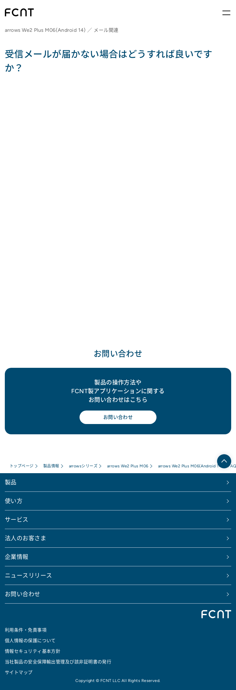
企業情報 (17, 557)
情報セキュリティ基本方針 (32, 651)
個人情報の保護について (30, 640)
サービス (17, 519)
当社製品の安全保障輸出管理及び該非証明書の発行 (58, 662)
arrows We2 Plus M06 (127, 466)
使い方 (13, 501)
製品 (11, 482)
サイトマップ (19, 672)
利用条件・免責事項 (25, 630)
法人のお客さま (25, 538)
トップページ (22, 466)
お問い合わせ (118, 417)
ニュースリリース (28, 575)
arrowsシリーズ (83, 466)
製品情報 (51, 466)
